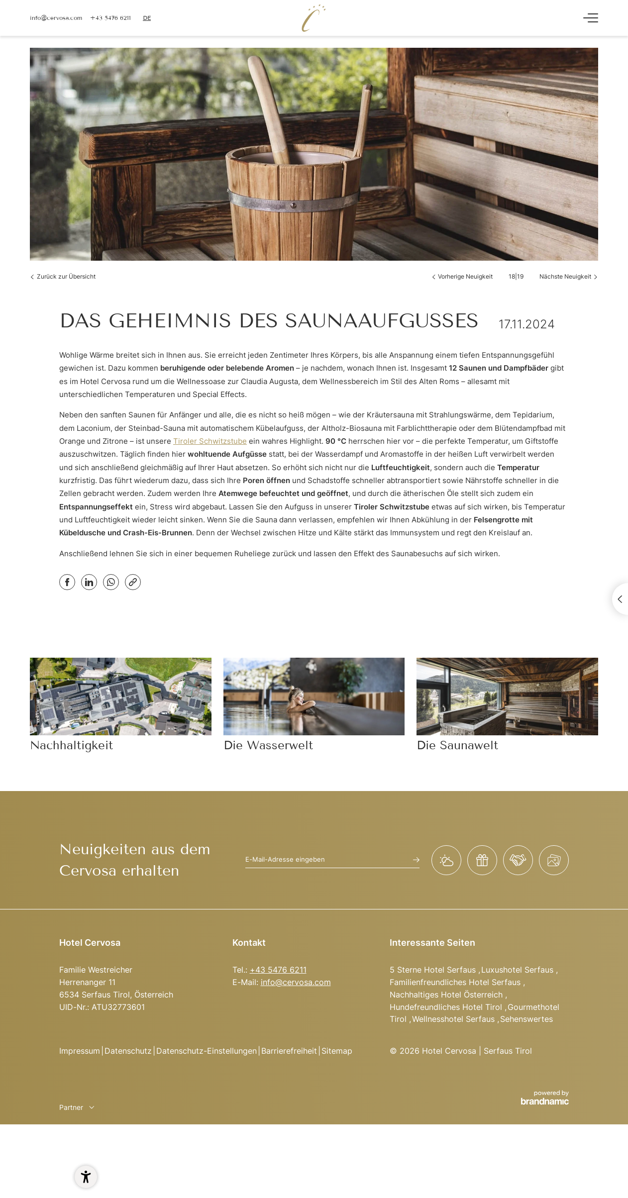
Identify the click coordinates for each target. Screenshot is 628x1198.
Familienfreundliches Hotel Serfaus (456, 982)
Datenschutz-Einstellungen (206, 1051)
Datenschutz (128, 1051)
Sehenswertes (526, 1019)
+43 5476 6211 (278, 970)
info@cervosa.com (296, 982)
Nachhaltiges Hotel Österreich (447, 994)
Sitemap (336, 1051)
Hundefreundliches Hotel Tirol (447, 1007)
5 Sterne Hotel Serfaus (434, 970)
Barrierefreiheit (289, 1051)
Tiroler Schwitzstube (210, 441)
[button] (86, 1177)
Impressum (79, 1051)
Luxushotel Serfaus (518, 970)
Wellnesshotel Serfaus (454, 1019)
